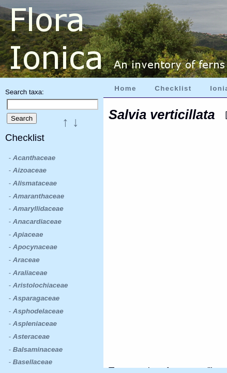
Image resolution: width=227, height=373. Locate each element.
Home (125, 88)
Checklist (173, 88)
